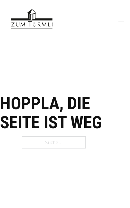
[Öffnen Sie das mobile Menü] (121, 19)
